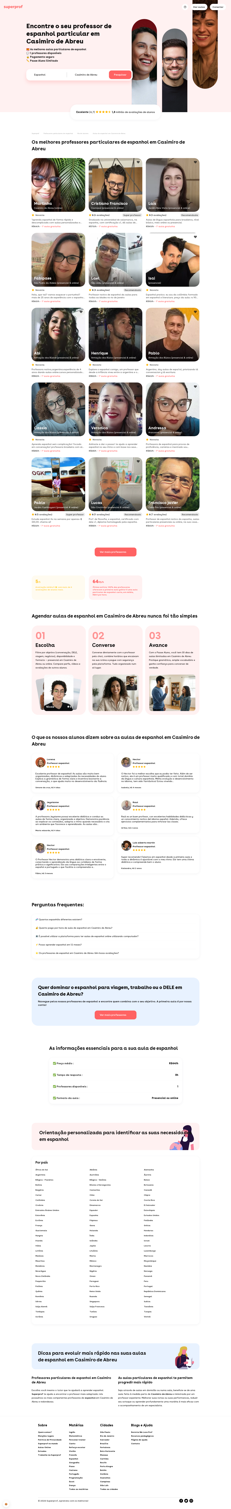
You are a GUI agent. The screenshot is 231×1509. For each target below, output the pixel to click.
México (93, 1261)
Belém (103, 1470)
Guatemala (41, 1230)
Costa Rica (149, 1200)
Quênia (38, 1291)
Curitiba (104, 1459)
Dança (72, 1485)
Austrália (94, 1175)
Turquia (148, 1312)
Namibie (148, 1266)
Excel (71, 1481)
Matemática (75, 1436)
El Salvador (149, 1205)
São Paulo (105, 1432)
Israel (147, 1241)
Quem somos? (45, 1432)
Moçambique (150, 1261)
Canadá (148, 1190)
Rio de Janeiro (82, 133)
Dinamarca (95, 1205)
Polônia (39, 1286)
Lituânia (94, 1251)
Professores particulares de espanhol (58, 133)
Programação (76, 1478)
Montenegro (96, 1266)
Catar (38, 1195)
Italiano (73, 1470)
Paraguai (94, 1281)
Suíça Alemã (41, 1306)
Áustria (147, 1175)
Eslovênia (40, 1215)
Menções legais (46, 1436)
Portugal (148, 1286)
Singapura (95, 1301)
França (38, 1225)
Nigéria (93, 1271)
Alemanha (149, 1170)
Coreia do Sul (96, 1200)
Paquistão (40, 1281)
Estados (42, 1451)
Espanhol (73, 1459)
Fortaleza (105, 1447)
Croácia (39, 1205)
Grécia (147, 1225)
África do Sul (41, 1170)
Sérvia (38, 1301)
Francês (73, 1455)
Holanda (94, 1230)
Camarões (95, 1190)
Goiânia (104, 1474)
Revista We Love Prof (141, 1432)
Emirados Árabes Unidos (47, 1210)
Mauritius (40, 1261)
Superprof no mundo (48, 1443)
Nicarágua (40, 1271)
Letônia (39, 1251)
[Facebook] (181, 1501)
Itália (38, 1246)
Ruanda (93, 1296)
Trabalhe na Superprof (49, 1455)
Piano (72, 1466)
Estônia (39, 1220)
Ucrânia (39, 1317)
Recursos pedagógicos (142, 1436)
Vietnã (147, 1317)
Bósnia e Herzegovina (100, 1185)
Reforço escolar (77, 1447)
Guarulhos (105, 1478)
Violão (72, 1451)
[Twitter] (186, 1501)
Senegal (148, 1296)
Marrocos (148, 1256)
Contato (135, 1443)
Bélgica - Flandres (44, 1180)
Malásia (39, 1256)
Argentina (40, 1175)
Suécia (147, 1301)
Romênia (39, 1296)
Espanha (94, 1215)
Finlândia (148, 1220)
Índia (92, 1236)
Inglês (72, 1432)
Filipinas (94, 1220)
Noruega (148, 1271)
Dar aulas (199, 7)
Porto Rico (95, 1286)
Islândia (94, 1241)
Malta (93, 1256)
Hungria (39, 1236)
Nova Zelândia (42, 1276)
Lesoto (147, 1246)
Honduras (148, 1230)
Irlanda (39, 1241)
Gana (92, 1225)
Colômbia (40, 1200)
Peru (146, 1281)
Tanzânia (148, 1306)
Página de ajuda (139, 1440)
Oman (92, 1276)
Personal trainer (77, 1440)
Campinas (105, 1481)
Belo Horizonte (107, 1451)
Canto (72, 1443)
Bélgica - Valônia (98, 1180)
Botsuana (149, 1185)
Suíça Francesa (97, 1306)
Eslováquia (149, 1210)
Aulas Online (44, 1447)
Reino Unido (95, 1291)
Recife (103, 1462)
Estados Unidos (151, 1215)
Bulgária (39, 1190)
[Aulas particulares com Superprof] (13, 7)
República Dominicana (155, 1291)
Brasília (104, 1443)
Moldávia (40, 1266)
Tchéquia (39, 1312)
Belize (147, 1180)
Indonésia (148, 1236)
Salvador (104, 1440)
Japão (93, 1246)
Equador (94, 1210)
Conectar (217, 7)
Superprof (35, 133)
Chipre (147, 1195)
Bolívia (38, 1185)
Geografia (74, 1462)
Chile (92, 1195)
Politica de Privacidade (50, 1440)
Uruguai (93, 1317)
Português (74, 1474)
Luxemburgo (150, 1251)
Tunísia (93, 1312)
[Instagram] (191, 1501)
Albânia (93, 1170)
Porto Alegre (106, 1466)
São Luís (104, 1485)
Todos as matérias (78, 1489)
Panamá (148, 1276)
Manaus (104, 1455)
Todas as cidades (109, 1489)
